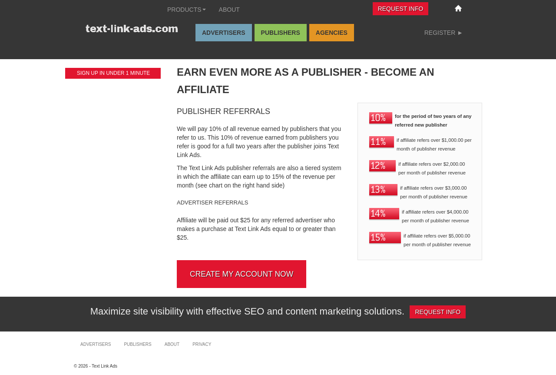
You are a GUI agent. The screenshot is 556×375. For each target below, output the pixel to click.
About (229, 9)
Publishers (280, 32)
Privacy (201, 344)
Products (186, 9)
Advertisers (223, 32)
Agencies (332, 32)
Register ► (443, 32)
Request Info (401, 8)
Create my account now (241, 274)
